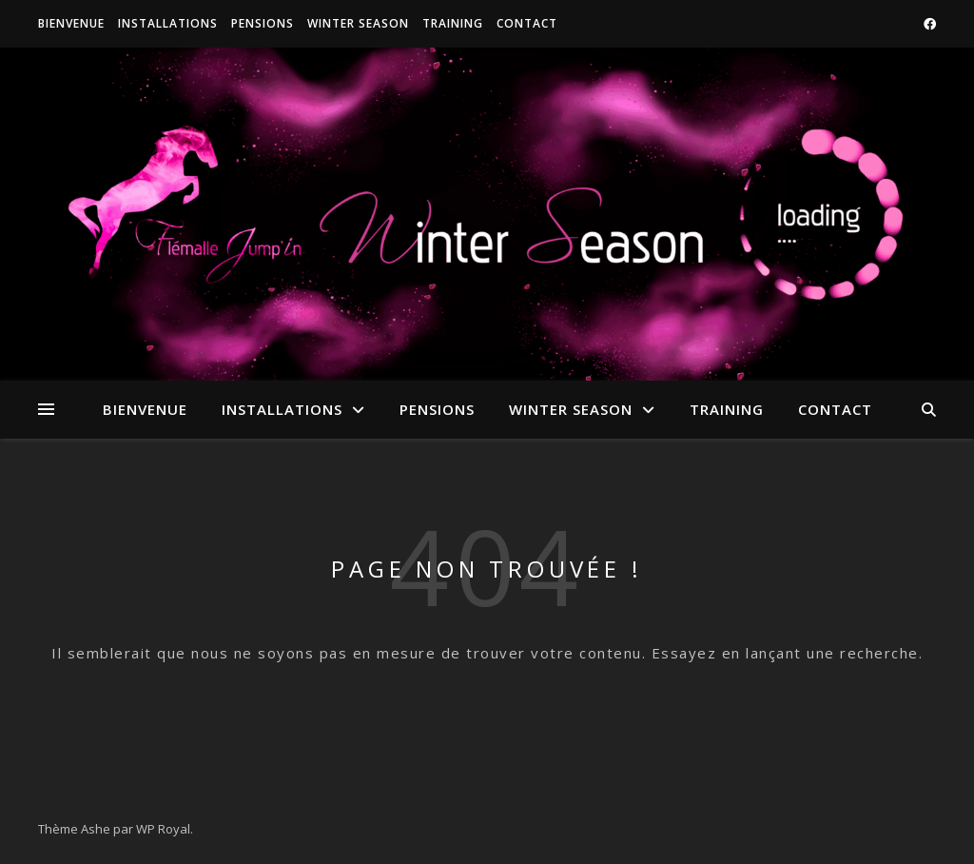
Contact (527, 23)
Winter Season (358, 23)
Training (452, 23)
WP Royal (163, 828)
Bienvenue (71, 23)
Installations (168, 23)
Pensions (262, 23)
